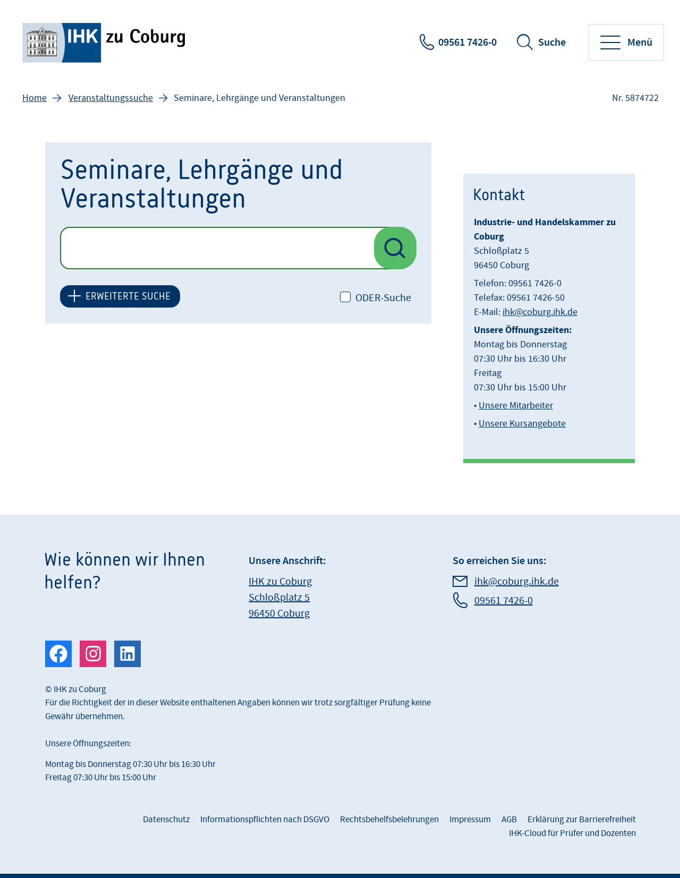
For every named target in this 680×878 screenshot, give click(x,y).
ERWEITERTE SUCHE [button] (128, 296)
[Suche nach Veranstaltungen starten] (395, 248)
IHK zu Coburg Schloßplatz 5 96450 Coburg (280, 597)
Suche (552, 42)
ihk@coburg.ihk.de (540, 312)
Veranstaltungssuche (111, 98)
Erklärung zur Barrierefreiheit (582, 819)
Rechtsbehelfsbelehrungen (389, 819)
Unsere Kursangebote (522, 423)
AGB (509, 819)
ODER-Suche (383, 298)
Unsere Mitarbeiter (516, 405)
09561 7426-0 (467, 42)
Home (34, 98)
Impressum (470, 819)
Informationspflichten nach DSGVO (264, 819)
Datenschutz (166, 819)
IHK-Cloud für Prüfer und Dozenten (572, 833)
